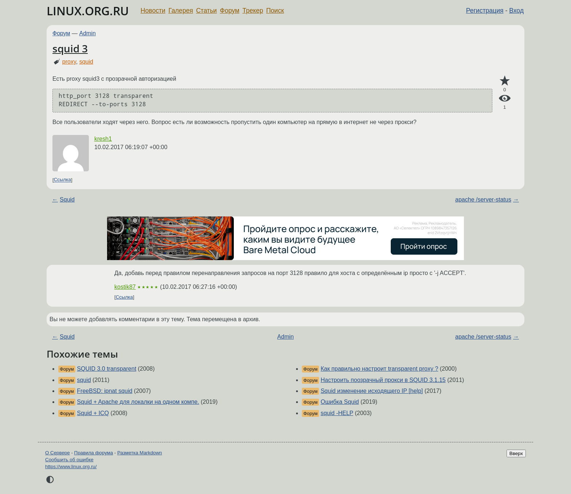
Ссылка (62, 180)
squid (86, 62)
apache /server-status (483, 199)
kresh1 (103, 139)
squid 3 (70, 48)
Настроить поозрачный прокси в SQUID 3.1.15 (382, 380)
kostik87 (125, 287)
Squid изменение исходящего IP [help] (371, 391)
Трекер (253, 10)
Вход (516, 10)
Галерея (181, 10)
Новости (153, 10)
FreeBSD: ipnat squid (104, 391)
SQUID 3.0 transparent (106, 369)
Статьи (206, 10)
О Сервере (57, 452)
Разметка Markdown (139, 452)
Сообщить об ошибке (69, 459)
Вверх (516, 453)
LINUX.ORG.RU (88, 11)
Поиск (275, 10)
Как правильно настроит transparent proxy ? (379, 369)
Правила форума (93, 452)
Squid (67, 199)
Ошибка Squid (339, 402)
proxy (69, 62)
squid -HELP (336, 413)
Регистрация (485, 10)
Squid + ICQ (93, 413)
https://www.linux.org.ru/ (71, 466)
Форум (229, 10)
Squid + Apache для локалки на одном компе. (138, 402)
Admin (87, 33)
